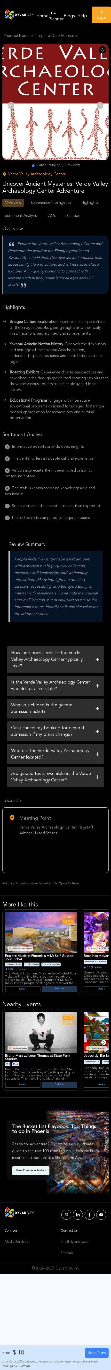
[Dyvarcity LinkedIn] (78, 1215)
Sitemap (67, 1253)
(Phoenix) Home (16, 36)
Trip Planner (56, 15)
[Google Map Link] (55, 853)
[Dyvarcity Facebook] (89, 1215)
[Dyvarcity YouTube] (101, 1215)
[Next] (103, 944)
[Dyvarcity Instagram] (66, 1215)
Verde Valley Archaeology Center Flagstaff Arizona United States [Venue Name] (56, 830)
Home (42, 16)
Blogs (69, 16)
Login (101, 14)
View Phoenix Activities (31, 1170)
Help (82, 16)
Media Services (16, 1241)
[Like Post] (102, 49)
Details (23, 989)
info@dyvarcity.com (75, 1241)
